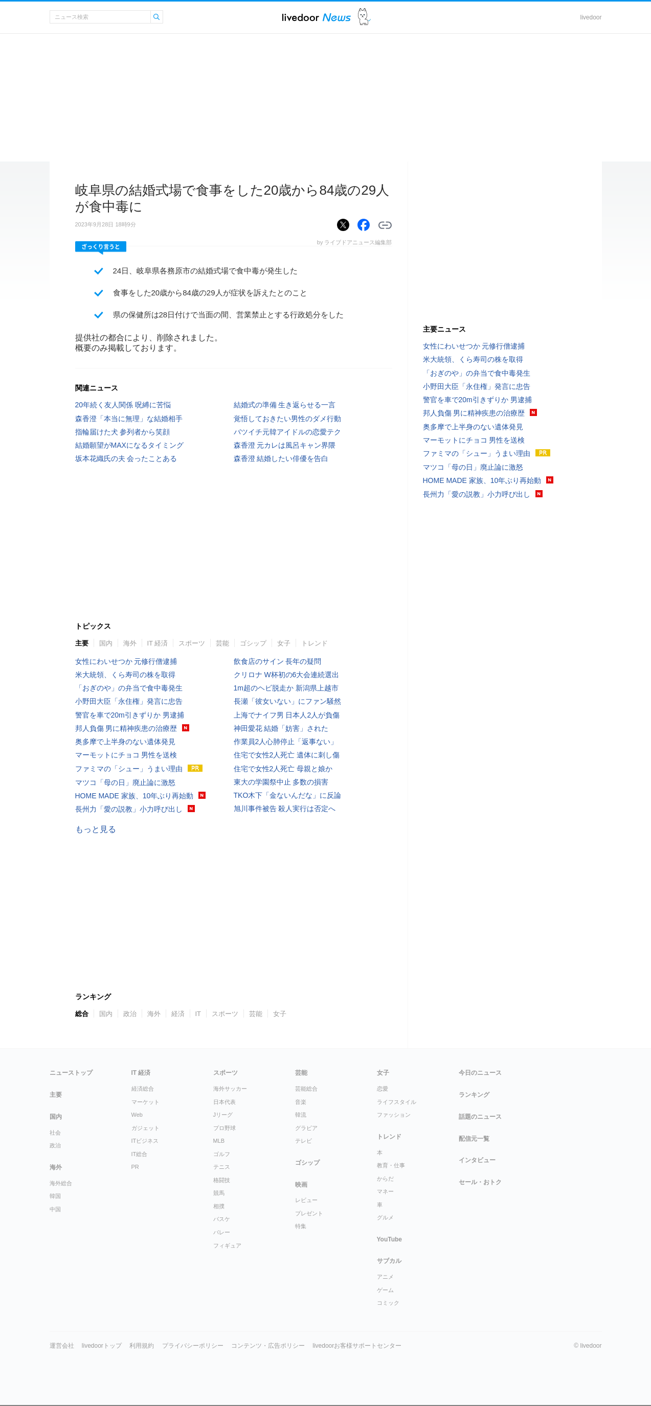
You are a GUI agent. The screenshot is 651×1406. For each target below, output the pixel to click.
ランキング (474, 1094)
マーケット (145, 1102)
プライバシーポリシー (192, 1345)
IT (198, 1014)
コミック (388, 1303)
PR (135, 1167)
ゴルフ (221, 1154)
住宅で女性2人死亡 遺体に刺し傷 (287, 755)
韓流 (300, 1115)
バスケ (221, 1219)
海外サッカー (230, 1089)
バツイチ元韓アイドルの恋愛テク (287, 432)
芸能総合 (306, 1089)
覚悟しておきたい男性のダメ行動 (287, 418)
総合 (81, 1014)
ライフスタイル (396, 1102)
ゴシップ (253, 643)
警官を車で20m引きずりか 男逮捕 (129, 715)
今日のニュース (480, 1072)
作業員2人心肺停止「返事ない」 (286, 741)
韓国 (55, 1196)
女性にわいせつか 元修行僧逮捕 (126, 661)
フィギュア (227, 1245)
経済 (178, 1014)
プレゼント (309, 1213)
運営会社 (62, 1345)
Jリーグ (223, 1115)
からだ (385, 1178)
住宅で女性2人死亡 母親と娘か (283, 769)
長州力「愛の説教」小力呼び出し (129, 809)
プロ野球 (224, 1128)
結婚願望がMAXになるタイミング (129, 445)
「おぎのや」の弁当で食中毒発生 (129, 688)
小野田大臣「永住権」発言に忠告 (129, 701)
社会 (55, 1133)
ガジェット (145, 1128)
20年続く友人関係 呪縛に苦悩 (123, 405)
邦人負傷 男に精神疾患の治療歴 (126, 728)
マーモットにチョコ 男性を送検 (126, 755)
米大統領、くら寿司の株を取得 (125, 675)
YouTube (389, 1239)
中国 (55, 1209)
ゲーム (385, 1290)
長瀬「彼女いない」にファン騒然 (287, 701)
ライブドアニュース (316, 17)
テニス (221, 1167)
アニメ (385, 1277)
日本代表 (224, 1102)
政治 (130, 1014)
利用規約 (141, 1345)
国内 (106, 643)
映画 (301, 1184)
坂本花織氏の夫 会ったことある (126, 458)
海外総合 (61, 1183)
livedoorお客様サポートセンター (356, 1345)
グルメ (385, 1217)
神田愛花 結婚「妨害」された (281, 728)
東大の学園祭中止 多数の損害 (281, 782)
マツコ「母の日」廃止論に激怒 (125, 782)
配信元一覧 (474, 1138)
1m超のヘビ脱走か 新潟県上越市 (286, 688)
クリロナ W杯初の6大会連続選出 (287, 675)
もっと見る (95, 829)
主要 (81, 643)
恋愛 (382, 1089)
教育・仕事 (391, 1165)
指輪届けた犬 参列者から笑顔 (122, 432)
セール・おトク (480, 1182)
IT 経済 (157, 643)
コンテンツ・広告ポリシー (268, 1345)
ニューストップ (71, 1072)
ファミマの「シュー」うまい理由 (129, 769)
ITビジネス (145, 1141)
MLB (219, 1141)
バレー (221, 1232)
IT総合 (139, 1154)
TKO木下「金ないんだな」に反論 (288, 795)
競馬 (219, 1193)
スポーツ (191, 643)
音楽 (300, 1102)
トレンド (314, 643)
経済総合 (142, 1089)
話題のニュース (480, 1116)
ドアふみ (364, 17)
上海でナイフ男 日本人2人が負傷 (287, 715)
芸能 (222, 643)
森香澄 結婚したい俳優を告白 (281, 458)
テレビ (303, 1141)
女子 (283, 643)
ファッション (394, 1115)
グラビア (306, 1128)
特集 (300, 1226)
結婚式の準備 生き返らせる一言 (285, 405)
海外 (130, 643)
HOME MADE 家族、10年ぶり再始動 (134, 796)
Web (137, 1115)
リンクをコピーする (385, 225)
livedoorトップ (102, 1345)
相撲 (219, 1206)
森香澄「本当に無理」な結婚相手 (129, 418)
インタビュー (477, 1160)
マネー (385, 1191)
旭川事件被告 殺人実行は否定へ (285, 808)
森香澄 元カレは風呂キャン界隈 (285, 445)
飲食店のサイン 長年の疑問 (278, 661)
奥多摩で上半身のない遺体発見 (125, 741)
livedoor (590, 17)
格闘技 (221, 1180)
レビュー (306, 1200)
